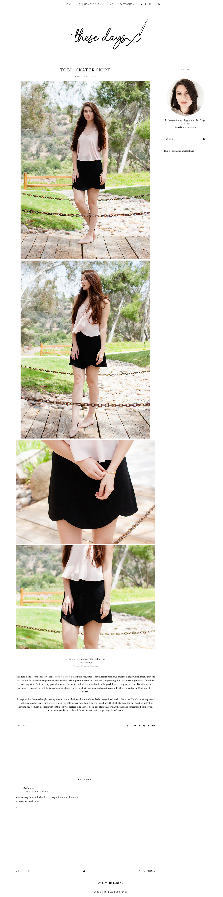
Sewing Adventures (90, 4)
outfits (23, 725)
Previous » (146, 871)
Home (69, 4)
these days (107, 892)
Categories (126, 4)
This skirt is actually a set (65, 676)
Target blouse (71, 659)
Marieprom (28, 788)
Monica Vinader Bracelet (85, 666)
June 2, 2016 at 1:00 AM (36, 791)
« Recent (23, 871)
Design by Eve (121, 892)
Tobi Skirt (83, 662)
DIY (111, 4)
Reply (19, 807)
